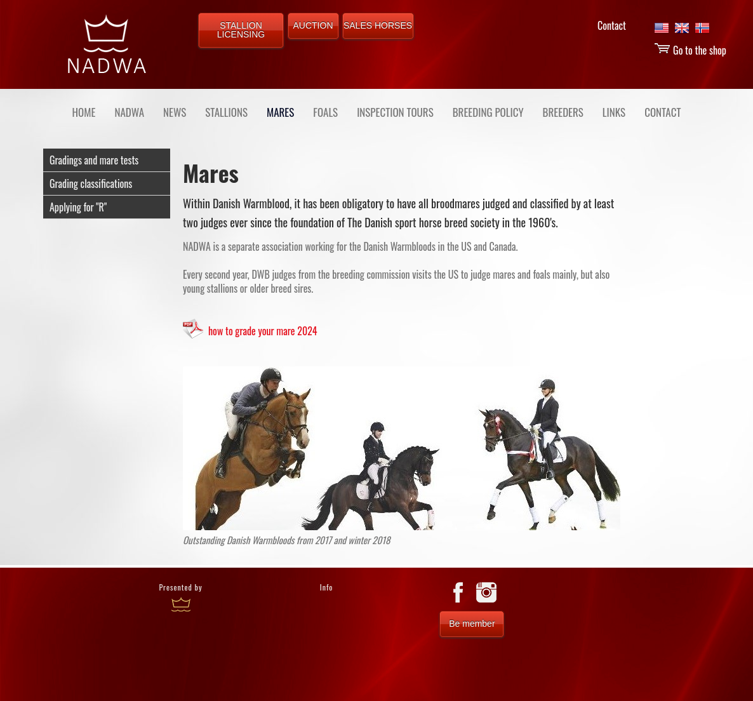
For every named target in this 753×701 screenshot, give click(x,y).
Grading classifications (91, 183)
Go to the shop (690, 50)
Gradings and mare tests (94, 160)
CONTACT (662, 112)
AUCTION (313, 25)
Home (84, 112)
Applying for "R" (78, 207)
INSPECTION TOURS (395, 112)
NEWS (174, 112)
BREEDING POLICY (488, 112)
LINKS (614, 112)
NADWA (129, 112)
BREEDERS (563, 112)
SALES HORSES (377, 25)
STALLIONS (226, 112)
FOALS (325, 112)
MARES (280, 112)
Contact (611, 25)
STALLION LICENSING (241, 29)
